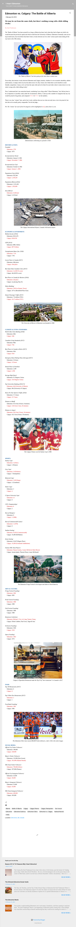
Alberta (8, 808)
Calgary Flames (34, 808)
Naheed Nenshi (59, 811)
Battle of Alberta (17, 808)
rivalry (7, 814)
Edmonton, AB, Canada (17, 817)
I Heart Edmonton (13, 4)
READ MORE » (66, 877)
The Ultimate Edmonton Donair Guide (16, 882)
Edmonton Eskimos (20, 811)
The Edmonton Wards (12, 900)
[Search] (73, 4)
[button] (70, 13)
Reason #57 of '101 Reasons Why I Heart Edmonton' (21, 864)
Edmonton (9, 811)
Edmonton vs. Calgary (46, 811)
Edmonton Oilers (33, 811)
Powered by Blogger (38, 920)
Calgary (26, 808)
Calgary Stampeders (47, 808)
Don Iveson (58, 808)
